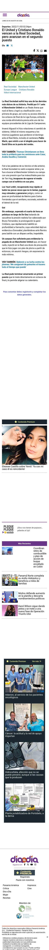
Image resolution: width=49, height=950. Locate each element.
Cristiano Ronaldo (26, 90)
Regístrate (25, 877)
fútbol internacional (12, 92)
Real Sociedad (10, 87)
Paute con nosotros (25, 880)
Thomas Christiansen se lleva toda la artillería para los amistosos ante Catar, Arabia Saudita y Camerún (24, 154)
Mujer (5, 894)
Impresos (31, 885)
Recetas (6, 898)
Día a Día (7, 891)
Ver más (36, 661)
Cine (29, 888)
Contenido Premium (24, 422)
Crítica (6, 888)
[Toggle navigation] (5, 14)
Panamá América (11, 885)
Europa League (10, 90)
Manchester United (26, 87)
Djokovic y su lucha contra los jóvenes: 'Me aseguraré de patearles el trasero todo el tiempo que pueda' (23, 264)
